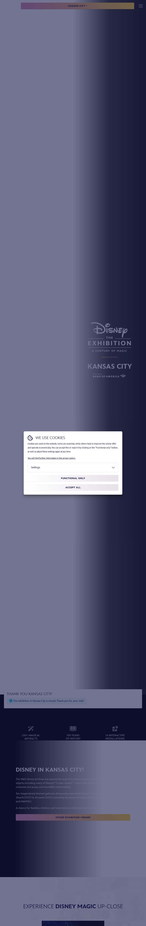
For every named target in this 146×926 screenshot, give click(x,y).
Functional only (73, 478)
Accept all (73, 487)
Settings (35, 467)
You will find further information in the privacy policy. (51, 458)
